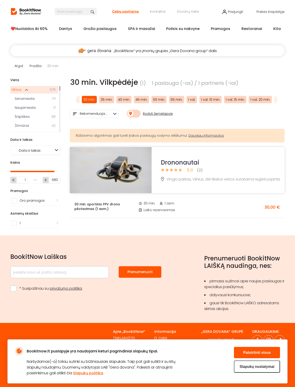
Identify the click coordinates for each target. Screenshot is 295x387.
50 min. (159, 99)
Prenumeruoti (140, 272)
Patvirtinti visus (257, 353)
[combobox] (94, 114)
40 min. (124, 99)
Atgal (19, 66)
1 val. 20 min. (260, 99)
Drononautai (180, 162)
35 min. (106, 99)
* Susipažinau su (50, 288)
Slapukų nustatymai (256, 367)
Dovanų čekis (188, 11)
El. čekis (160, 338)
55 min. (177, 99)
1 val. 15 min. (235, 99)
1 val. (191, 99)
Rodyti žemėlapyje (158, 113)
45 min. (142, 99)
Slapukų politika (88, 373)
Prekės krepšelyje (271, 11)
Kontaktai (157, 11)
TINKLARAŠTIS (124, 338)
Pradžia (35, 66)
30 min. (89, 99)
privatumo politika (66, 288)
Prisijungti (235, 11)
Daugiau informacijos (206, 135)
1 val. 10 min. (210, 99)
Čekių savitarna (125, 11)
